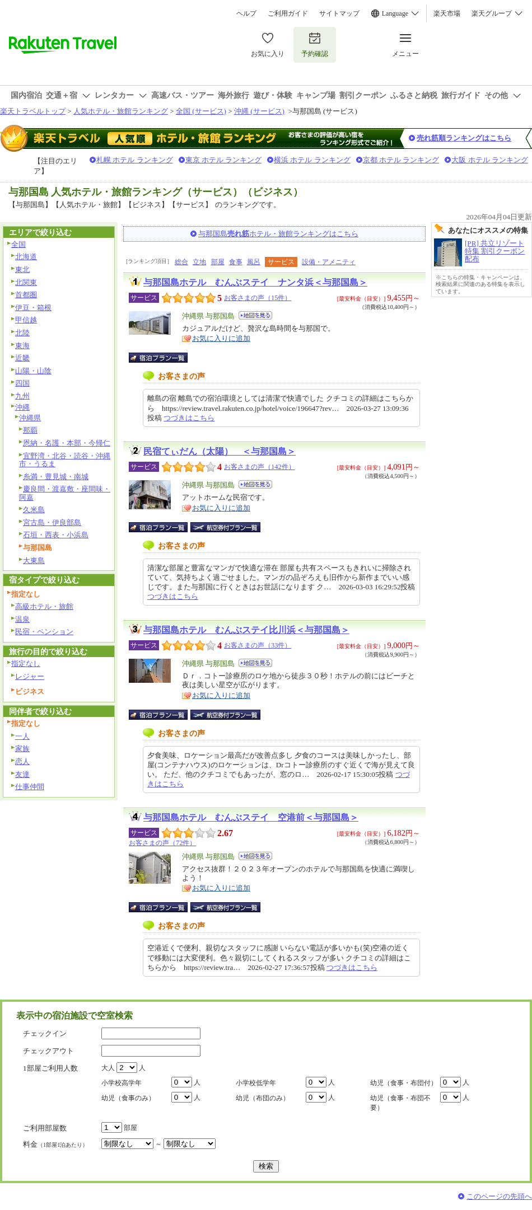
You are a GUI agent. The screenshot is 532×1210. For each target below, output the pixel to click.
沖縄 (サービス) (259, 111)
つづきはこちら (189, 418)
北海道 (26, 256)
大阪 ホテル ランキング (489, 160)
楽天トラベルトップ (33, 111)
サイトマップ (339, 13)
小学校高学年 (121, 1083)
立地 (199, 262)
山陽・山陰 (33, 371)
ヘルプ (246, 13)
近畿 (22, 358)
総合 (181, 262)
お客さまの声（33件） (257, 645)
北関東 (26, 282)
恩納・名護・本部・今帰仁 (66, 443)
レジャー (29, 676)
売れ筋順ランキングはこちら (464, 138)
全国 (18, 244)
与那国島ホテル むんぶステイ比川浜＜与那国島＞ (246, 630)
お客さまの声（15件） (257, 298)
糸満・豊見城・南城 (55, 476)
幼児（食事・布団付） (403, 1083)
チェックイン (45, 1033)
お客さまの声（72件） (162, 843)
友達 (22, 774)
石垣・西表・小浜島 (55, 535)
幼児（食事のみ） (128, 1098)
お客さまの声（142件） (259, 467)
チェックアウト (48, 1051)
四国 (22, 383)
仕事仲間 (29, 786)
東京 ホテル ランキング (223, 160)
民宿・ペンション (44, 631)
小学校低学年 (256, 1083)
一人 (22, 736)
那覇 (30, 430)
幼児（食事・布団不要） (400, 1102)
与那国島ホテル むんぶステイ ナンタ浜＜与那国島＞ (255, 282)
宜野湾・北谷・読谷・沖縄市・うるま (64, 460)
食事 (235, 262)
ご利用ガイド (288, 13)
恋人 (22, 761)
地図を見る (255, 315)
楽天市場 (446, 13)
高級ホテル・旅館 (44, 606)
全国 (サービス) (201, 111)
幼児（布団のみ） (263, 1098)
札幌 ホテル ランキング (134, 160)
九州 (22, 396)
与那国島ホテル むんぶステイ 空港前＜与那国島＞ (250, 817)
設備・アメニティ (329, 262)
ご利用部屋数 (45, 1128)
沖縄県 (30, 418)
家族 (22, 748)
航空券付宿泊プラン (225, 527)
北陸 (22, 333)
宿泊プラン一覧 (164, 358)
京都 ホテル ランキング (401, 160)
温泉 (22, 619)
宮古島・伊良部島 (52, 522)
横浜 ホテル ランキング (312, 160)
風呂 (253, 262)
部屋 (218, 262)
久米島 (34, 509)
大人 (108, 1068)
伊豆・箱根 (33, 307)
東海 (22, 345)
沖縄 (22, 407)
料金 (55, 1144)
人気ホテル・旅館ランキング (120, 111)
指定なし (25, 663)
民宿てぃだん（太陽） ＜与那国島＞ (219, 451)
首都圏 (26, 294)
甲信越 (26, 320)
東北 (22, 269)
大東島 (34, 560)
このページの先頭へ (499, 1196)
